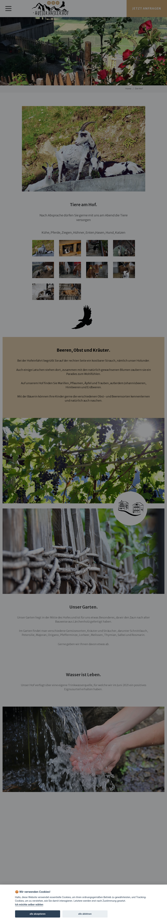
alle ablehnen (85, 914)
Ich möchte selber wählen (29, 904)
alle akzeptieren (38, 914)
